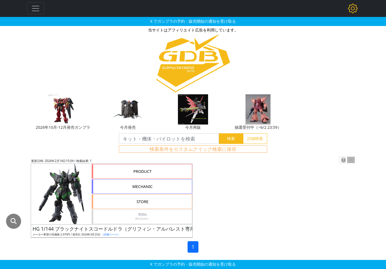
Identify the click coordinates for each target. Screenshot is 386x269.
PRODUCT (142, 171)
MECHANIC (142, 186)
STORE (143, 201)
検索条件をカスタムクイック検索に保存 (193, 149)
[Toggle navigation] (35, 8)
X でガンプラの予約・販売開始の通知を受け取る (193, 21)
